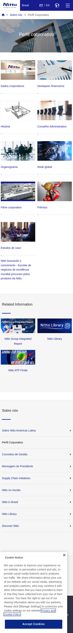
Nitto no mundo (11, 490)
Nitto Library (9, 514)
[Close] (64, 560)
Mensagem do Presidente (17, 466)
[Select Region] (57, 5)
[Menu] (67, 5)
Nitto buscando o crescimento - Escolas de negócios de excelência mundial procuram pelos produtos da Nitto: (16, 269)
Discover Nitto (10, 525)
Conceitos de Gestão (14, 454)
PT (41, 5)
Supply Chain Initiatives (16, 478)
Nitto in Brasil (10, 502)
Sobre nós (16, 14)
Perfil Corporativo (38, 14)
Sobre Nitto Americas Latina (19, 430)
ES (48, 5)
